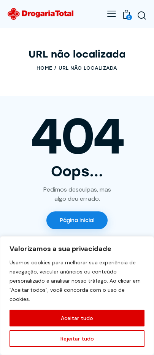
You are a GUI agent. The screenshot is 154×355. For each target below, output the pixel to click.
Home (44, 68)
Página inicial (77, 220)
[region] (77, 295)
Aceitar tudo (77, 318)
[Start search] (142, 15)
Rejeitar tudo (77, 338)
